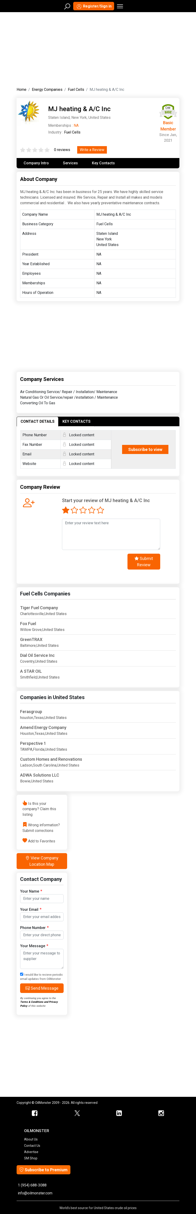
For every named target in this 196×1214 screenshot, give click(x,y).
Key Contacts (103, 163)
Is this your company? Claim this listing (39, 809)
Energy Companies (47, 89)
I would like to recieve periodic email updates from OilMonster (41, 977)
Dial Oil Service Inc (37, 655)
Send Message (41, 988)
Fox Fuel (28, 623)
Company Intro (36, 163)
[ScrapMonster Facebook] (35, 1113)
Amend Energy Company (43, 727)
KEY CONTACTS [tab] (76, 421)
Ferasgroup (31, 711)
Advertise (31, 1152)
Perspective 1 (33, 743)
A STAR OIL (31, 671)
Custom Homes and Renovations (51, 759)
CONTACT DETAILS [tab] (37, 421)
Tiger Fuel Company (39, 607)
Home (21, 89)
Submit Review (143, 561)
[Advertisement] (98, 48)
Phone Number (34, 927)
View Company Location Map (41, 861)
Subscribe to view (145, 449)
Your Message (34, 945)
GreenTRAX (31, 639)
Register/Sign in (94, 7)
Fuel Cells (76, 89)
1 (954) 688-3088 (32, 1185)
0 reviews (62, 150)
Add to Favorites (41, 841)
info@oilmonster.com (35, 1193)
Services (70, 163)
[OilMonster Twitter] (77, 1113)
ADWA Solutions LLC (39, 775)
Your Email (30, 909)
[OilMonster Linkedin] (119, 1113)
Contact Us (32, 1145)
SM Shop (30, 1158)
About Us (31, 1139)
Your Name (31, 891)
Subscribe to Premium (43, 1169)
